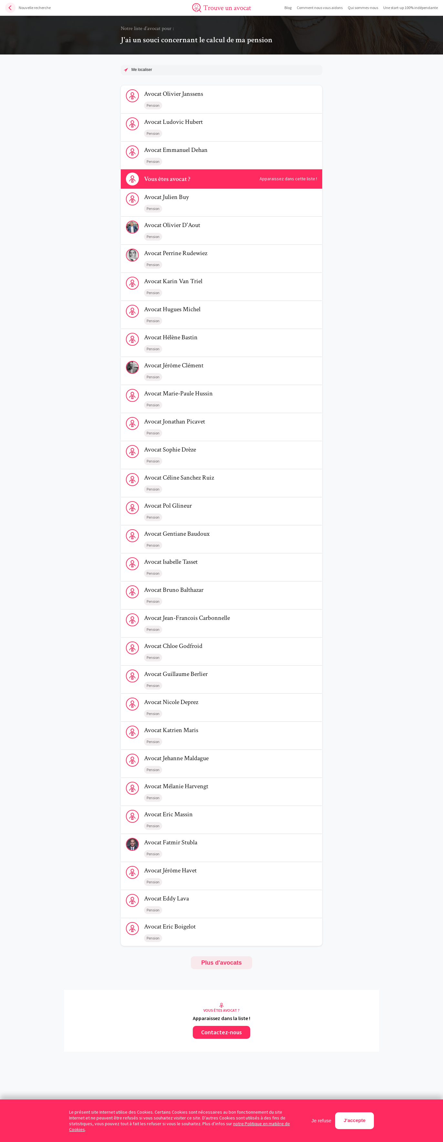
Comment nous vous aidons (320, 7)
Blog (288, 7)
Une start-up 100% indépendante (410, 7)
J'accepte (355, 1120)
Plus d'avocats (221, 962)
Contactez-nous (221, 1032)
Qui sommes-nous (363, 7)
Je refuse (322, 1120)
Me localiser (141, 69)
